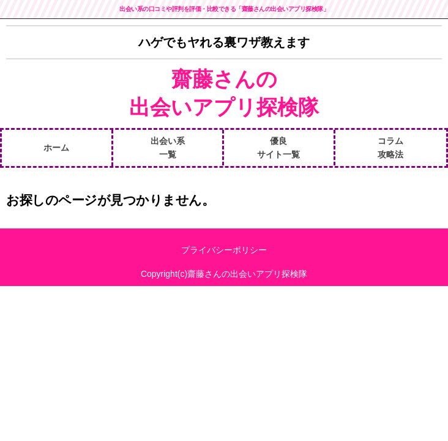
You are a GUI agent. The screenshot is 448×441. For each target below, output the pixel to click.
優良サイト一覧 (278, 147)
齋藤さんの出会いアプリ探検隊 (224, 93)
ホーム (56, 148)
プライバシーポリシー (224, 250)
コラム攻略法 (390, 147)
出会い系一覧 (168, 147)
